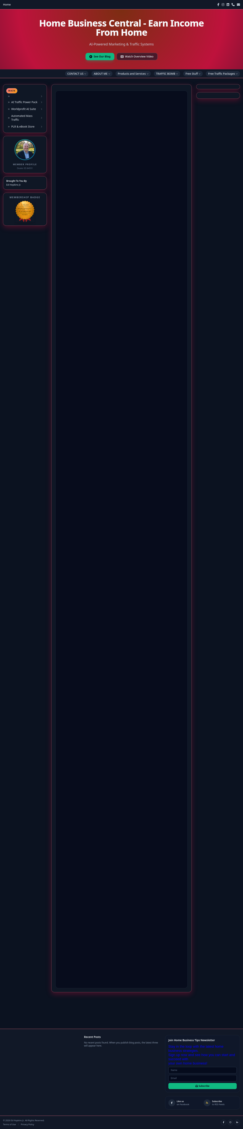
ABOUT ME (102, 73)
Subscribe (202, 1086)
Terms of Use (9, 1124)
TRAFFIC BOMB (167, 73)
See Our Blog (100, 56)
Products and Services (133, 73)
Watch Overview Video (137, 56)
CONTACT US (76, 73)
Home (7, 4)
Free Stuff (193, 73)
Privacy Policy (27, 1124)
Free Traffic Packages (223, 73)
